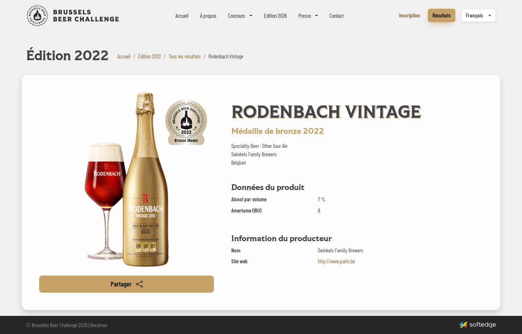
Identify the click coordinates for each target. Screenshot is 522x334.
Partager (127, 284)
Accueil (181, 15)
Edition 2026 (275, 15)
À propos (208, 15)
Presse (304, 15)
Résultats (441, 15)
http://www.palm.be (336, 261)
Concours (236, 15)
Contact (337, 15)
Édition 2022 (149, 56)
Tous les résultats (185, 56)
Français (474, 15)
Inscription (409, 15)
